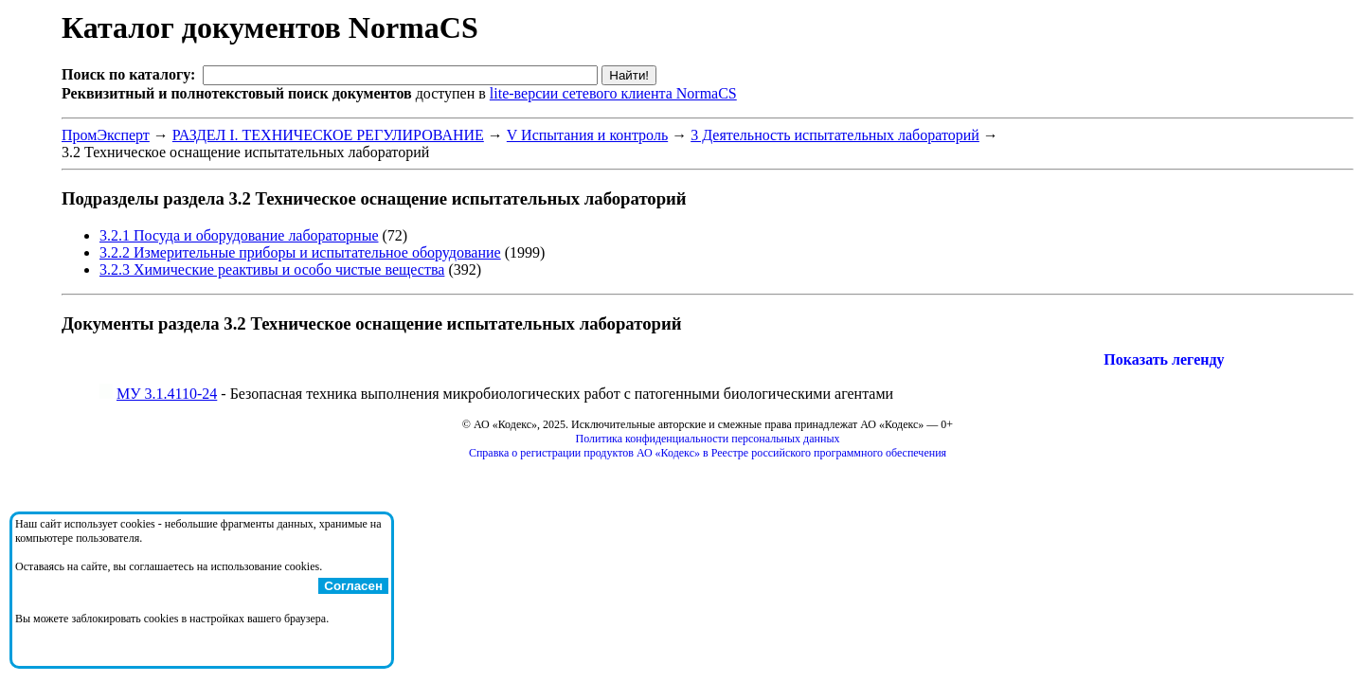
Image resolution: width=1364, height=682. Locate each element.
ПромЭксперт (106, 135)
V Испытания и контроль (587, 135)
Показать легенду (1164, 359)
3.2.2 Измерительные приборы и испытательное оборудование (300, 252)
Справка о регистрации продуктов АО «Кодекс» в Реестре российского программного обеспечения (707, 452)
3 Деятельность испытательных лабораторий (835, 135)
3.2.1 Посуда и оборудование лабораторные (238, 235)
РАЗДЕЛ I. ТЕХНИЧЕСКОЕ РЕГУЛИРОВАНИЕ (328, 135)
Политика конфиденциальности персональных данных (708, 438)
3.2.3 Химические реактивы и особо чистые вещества (271, 269)
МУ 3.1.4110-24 (167, 394)
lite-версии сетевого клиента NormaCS (613, 93)
